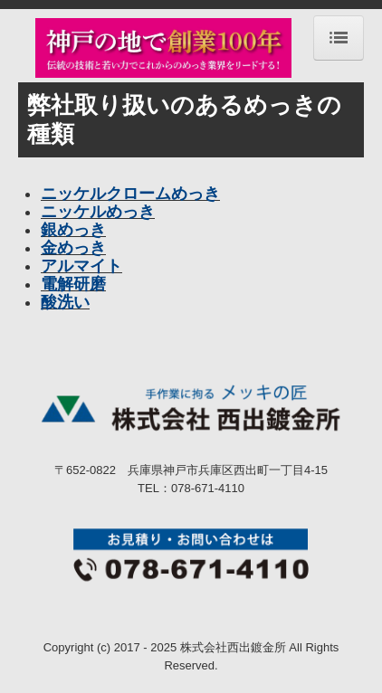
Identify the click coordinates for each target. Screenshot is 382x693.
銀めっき (73, 230)
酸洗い (65, 302)
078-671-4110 (207, 488)
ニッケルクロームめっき (130, 194)
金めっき (73, 248)
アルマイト (81, 266)
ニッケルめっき (98, 212)
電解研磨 (73, 284)
